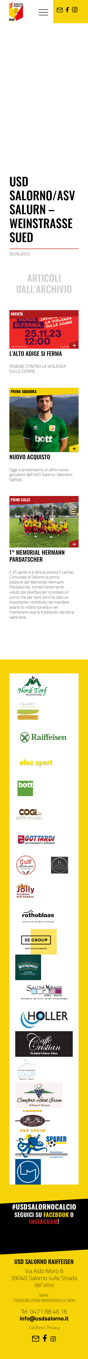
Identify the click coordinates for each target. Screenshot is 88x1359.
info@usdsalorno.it (44, 1318)
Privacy (53, 1327)
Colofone (36, 1327)
